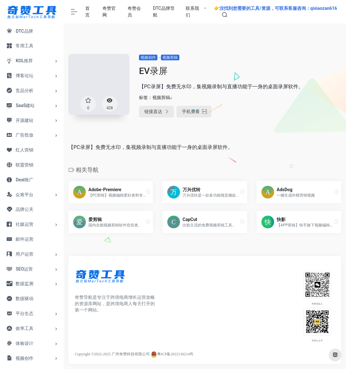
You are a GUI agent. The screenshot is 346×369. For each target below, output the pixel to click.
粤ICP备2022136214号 (175, 354)
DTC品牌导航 (164, 11)
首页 (87, 11)
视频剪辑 (170, 57)
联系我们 (192, 11)
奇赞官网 (109, 11)
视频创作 (148, 57)
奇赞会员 (134, 11)
